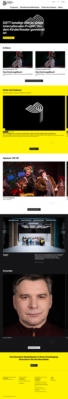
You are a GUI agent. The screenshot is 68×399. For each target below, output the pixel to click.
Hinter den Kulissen (48, 7)
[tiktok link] (37, 373)
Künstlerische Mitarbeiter (30, 7)
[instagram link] (34, 373)
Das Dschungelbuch (12, 72)
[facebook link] (31, 373)
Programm (14, 7)
